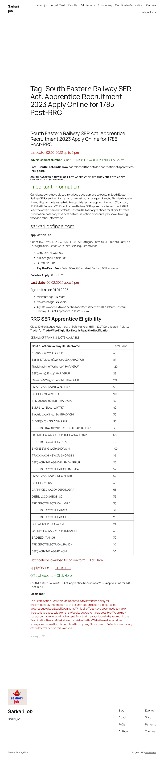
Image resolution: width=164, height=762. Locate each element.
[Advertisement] (82, 51)
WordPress (150, 752)
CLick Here (63, 567)
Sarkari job (20, 711)
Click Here (95, 560)
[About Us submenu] (155, 12)
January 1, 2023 (38, 636)
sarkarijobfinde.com (52, 226)
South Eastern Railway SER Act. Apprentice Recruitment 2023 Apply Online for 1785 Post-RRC (77, 138)
